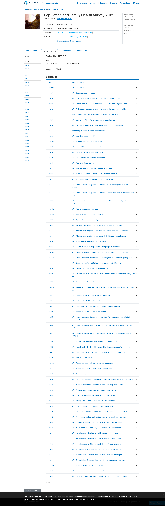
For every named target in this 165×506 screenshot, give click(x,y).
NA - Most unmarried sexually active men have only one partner (97, 384)
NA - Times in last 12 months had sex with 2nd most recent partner (98, 454)
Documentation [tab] (65, 51)
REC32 (27, 106)
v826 (51, 136)
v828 (51, 152)
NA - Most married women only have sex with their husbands (96, 427)
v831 (50, 168)
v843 (51, 311)
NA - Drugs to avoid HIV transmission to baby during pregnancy (97, 125)
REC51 (27, 123)
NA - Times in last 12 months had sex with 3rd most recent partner (98, 460)
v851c (51, 379)
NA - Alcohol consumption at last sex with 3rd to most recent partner (99, 236)
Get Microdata (64, 18)
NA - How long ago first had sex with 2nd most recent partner (96, 438)
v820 (51, 93)
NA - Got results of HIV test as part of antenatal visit (93, 295)
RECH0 (27, 65)
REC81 (27, 140)
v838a (51, 252)
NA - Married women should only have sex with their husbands (97, 422)
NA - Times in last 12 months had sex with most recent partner (97, 449)
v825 (51, 130)
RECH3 (27, 75)
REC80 (27, 136)
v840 (51, 282)
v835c (51, 236)
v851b (51, 374)
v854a (51, 465)
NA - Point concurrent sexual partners (87, 465)
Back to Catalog (32, 490)
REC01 (27, 89)
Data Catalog (82, 3)
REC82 (27, 143)
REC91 (27, 146)
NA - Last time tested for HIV (83, 136)
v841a (51, 301)
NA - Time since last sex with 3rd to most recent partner (94, 179)
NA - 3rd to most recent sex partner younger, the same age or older (99, 109)
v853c (51, 460)
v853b (51, 454)
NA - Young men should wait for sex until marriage (92, 368)
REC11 (26, 92)
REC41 (27, 109)
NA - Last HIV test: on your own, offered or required (93, 147)
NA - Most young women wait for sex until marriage (92, 406)
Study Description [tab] (32, 51)
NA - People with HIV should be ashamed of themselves (94, 341)
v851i (51, 411)
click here (90, 499)
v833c (51, 201)
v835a (51, 225)
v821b (51, 103)
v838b (51, 257)
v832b (51, 174)
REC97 (27, 157)
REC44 (27, 119)
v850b (51, 363)
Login (136, 3)
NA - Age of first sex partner (83, 163)
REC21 (27, 95)
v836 (51, 241)
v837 (51, 247)
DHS (45, 9)
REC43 (27, 116)
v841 (51, 295)
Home (26, 9)
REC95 (27, 153)
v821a (51, 98)
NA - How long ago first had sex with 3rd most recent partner (96, 444)
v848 (51, 347)
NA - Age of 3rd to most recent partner (87, 220)
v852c (51, 444)
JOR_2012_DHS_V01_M (55, 9)
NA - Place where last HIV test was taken (88, 157)
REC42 (27, 112)
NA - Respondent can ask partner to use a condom (92, 363)
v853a (51, 449)
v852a (51, 433)
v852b (51, 438)
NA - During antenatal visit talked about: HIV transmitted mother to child (100, 252)
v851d (51, 384)
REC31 (27, 102)
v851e (51, 390)
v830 (51, 163)
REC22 (27, 99)
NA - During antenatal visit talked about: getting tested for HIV (96, 263)
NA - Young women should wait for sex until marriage (93, 401)
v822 (51, 114)
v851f (51, 395)
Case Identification (79, 82)
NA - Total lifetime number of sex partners (89, 241)
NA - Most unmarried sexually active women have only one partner (99, 417)
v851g (51, 401)
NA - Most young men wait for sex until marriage (91, 374)
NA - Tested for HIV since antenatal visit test (89, 311)
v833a (51, 184)
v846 (51, 333)
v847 (51, 341)
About (92, 3)
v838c (51, 263)
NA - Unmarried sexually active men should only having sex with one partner (103, 379)
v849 (51, 352)
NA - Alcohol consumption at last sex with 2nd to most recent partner (100, 230)
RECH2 (27, 72)
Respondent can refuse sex (83, 357)
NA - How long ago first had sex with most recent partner (95, 433)
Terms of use (125, 3)
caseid (51, 87)
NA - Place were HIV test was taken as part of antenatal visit (96, 306)
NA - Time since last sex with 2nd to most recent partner (94, 174)
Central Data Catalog (36, 9)
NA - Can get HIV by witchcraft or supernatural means (94, 120)
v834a (51, 209)
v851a (51, 368)
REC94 (27, 150)
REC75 (27, 133)
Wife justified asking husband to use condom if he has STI (95, 114)
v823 (51, 120)
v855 (51, 476)
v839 (51, 268)
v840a (51, 287)
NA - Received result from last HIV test (87, 152)
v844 (51, 317)
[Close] (163, 494)
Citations (113, 3)
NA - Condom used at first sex (84, 93)
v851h (51, 406)
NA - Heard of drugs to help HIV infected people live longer (96, 247)
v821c (51, 109)
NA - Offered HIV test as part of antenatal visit (90, 268)
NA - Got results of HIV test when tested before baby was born (97, 301)
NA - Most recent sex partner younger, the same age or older (96, 98)
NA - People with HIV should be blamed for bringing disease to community (101, 347)
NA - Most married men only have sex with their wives (93, 395)
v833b (51, 193)
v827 (51, 147)
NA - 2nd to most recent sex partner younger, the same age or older (99, 103)
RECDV (27, 160)
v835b (51, 230)
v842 (51, 306)
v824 (51, 125)
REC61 (27, 126)
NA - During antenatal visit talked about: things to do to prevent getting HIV (102, 257)
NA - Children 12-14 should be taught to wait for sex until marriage (98, 352)
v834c (51, 220)
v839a (51, 274)
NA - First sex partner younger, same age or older (92, 168)
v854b (51, 471)
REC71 (27, 129)
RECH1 (27, 68)
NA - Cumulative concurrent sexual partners (89, 471)
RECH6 (27, 85)
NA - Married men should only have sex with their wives (94, 390)
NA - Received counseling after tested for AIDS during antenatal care (99, 476)
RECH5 (27, 82)
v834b (51, 214)
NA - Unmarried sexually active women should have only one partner (100, 411)
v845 (51, 325)
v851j (51, 417)
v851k (51, 422)
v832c (51, 179)
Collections (102, 3)
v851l (51, 427)
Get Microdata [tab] (81, 51)
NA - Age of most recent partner (85, 209)
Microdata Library (53, 3)
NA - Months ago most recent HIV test (87, 141)
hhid (50, 82)
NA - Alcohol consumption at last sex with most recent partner (97, 225)
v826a (51, 141)
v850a (51, 357)
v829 (51, 157)
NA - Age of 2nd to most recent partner (88, 214)
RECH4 (27, 78)
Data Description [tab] (49, 51)
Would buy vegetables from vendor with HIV (89, 130)
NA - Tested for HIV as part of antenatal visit (89, 282)
